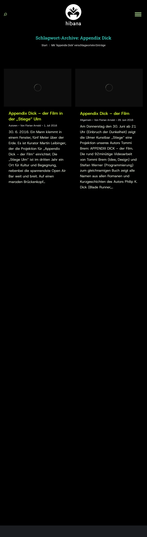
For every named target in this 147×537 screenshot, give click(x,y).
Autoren (13, 125)
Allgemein (85, 120)
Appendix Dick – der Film (104, 113)
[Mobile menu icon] (138, 14)
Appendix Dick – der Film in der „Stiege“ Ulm (36, 116)
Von (30, 125)
